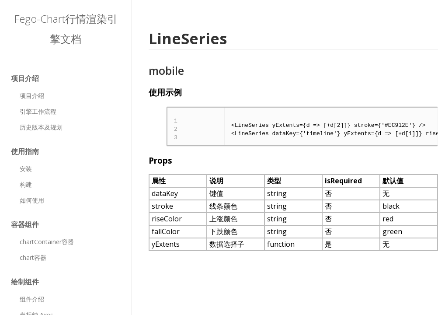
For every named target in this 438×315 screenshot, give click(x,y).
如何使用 (32, 200)
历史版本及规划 (41, 127)
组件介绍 (32, 299)
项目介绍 (32, 95)
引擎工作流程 (38, 111)
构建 (26, 184)
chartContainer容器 (47, 242)
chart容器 (33, 257)
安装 (26, 168)
